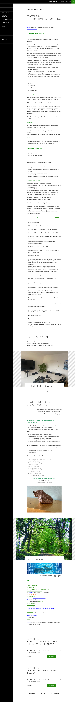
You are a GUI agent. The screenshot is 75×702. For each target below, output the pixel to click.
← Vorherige (31, 693)
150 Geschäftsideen (32, 29)
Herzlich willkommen (66, 1)
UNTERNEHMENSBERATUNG (7, 19)
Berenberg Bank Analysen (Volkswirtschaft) (38, 589)
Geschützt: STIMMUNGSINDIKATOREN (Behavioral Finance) (42, 641)
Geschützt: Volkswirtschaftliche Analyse (41, 670)
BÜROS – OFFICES (5, 12)
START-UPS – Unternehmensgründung (44, 17)
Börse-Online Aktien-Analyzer (34, 591)
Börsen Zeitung (31, 603)
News (28, 599)
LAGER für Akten (37, 336)
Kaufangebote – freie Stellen (6, 26)
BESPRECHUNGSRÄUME (40, 386)
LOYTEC (57, 217)
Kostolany (32, 606)
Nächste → (57, 693)
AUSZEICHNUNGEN (5, 22)
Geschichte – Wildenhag (5, 33)
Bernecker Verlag (31, 596)
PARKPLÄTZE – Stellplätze (5, 16)
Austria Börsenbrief (32, 585)
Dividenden (30, 612)
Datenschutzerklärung (54, 1)
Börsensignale (30, 587)
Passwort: (37, 656)
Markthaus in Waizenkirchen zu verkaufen (6, 38)
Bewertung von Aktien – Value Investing (42, 403)
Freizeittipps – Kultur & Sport (5, 29)
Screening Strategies (32, 615)
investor (31, 592)
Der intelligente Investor (39, 598)
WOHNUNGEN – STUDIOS (5, 9)
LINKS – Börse (35, 559)
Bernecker (40, 601)
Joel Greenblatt (31, 605)
